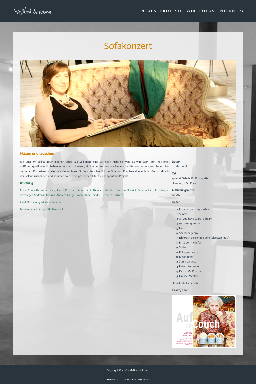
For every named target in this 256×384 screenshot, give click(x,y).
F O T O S (206, 11)
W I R (191, 11)
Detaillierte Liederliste (185, 283)
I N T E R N (227, 11)
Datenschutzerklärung (136, 379)
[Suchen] (241, 11)
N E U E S (148, 11)
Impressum (112, 379)
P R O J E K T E (171, 11)
